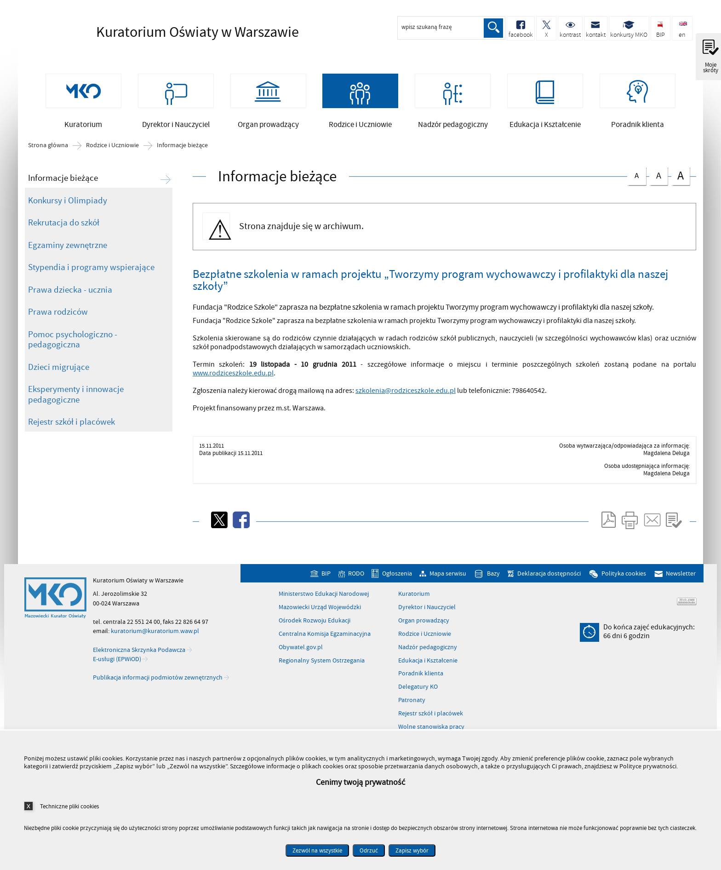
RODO (356, 580)
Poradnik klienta (420, 680)
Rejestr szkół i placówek (71, 428)
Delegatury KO (418, 694)
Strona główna (48, 152)
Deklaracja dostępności (549, 580)
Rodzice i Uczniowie (112, 152)
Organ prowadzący (423, 627)
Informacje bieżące (182, 152)
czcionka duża (680, 181)
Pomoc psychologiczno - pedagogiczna (72, 346)
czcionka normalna (636, 180)
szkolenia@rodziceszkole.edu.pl (405, 397)
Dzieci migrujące (58, 373)
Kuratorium (414, 601)
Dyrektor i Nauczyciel (427, 614)
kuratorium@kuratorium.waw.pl (155, 638)
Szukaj (493, 28)
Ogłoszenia (397, 580)
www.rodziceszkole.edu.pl (233, 379)
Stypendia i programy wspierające (91, 274)
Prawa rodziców (58, 318)
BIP (326, 580)
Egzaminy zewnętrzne (67, 251)
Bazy (493, 580)
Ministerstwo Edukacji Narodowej (324, 601)
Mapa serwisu (447, 580)
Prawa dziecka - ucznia (70, 296)
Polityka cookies (623, 580)
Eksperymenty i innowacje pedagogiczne (76, 401)
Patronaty (411, 707)
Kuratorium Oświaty (169, 32)
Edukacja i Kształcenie (428, 667)
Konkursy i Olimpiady (67, 207)
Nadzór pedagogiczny (427, 654)
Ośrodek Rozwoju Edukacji (314, 627)
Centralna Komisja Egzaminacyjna (325, 640)
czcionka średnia (658, 181)
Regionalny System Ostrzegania (322, 667)
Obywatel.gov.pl (301, 654)
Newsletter (681, 580)
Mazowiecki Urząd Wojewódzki (320, 614)
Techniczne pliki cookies (69, 806)
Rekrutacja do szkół (63, 229)
